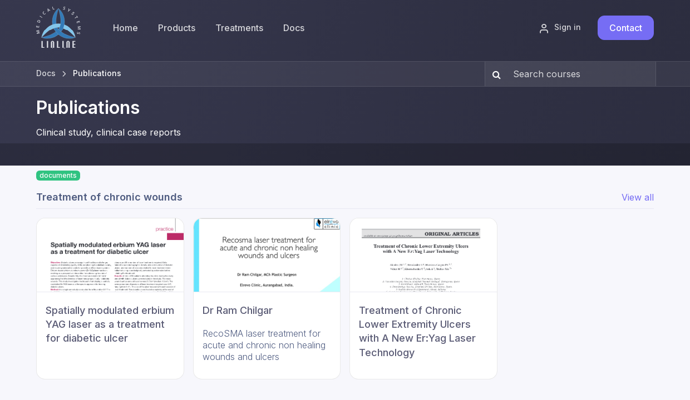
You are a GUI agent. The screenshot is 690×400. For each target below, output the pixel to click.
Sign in (560, 27)
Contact (625, 27)
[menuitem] (176, 27)
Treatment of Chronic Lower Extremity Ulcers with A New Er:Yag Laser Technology (417, 331)
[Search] (494, 74)
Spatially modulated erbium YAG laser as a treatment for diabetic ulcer (110, 324)
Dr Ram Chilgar (238, 310)
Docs (46, 73)
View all (638, 197)
